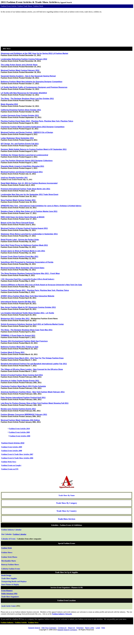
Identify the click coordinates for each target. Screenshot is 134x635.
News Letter (89, 628)
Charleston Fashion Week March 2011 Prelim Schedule (23, 386)
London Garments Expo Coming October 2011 (20, 115)
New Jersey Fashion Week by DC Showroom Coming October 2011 (28, 307)
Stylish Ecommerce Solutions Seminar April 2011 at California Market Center (32, 324)
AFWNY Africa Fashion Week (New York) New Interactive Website (27, 296)
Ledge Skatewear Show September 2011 (17, 138)
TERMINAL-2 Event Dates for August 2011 (18, 335)
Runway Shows (10, 564)
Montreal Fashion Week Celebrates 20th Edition (20, 420)
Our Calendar (6, 534)
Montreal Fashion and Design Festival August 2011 (22, 172)
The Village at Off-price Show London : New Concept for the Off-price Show (32, 369)
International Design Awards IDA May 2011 (18, 302)
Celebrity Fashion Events (10, 569)
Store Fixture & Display (10, 584)
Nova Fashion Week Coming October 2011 (18, 200)
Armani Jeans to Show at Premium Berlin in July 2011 (23, 251)
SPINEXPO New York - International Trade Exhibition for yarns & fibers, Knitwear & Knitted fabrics (41, 206)
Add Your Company (48, 628)
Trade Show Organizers (10, 597)
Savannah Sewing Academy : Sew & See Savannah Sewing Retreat (28, 76)
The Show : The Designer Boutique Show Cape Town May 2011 (26, 330)
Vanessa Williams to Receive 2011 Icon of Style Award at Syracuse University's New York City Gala (41, 285)
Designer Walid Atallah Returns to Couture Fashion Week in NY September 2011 (34, 149)
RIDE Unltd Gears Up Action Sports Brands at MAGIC (23, 217)
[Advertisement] (67, 30)
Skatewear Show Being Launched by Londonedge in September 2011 (29, 234)
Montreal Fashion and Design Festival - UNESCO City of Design (27, 132)
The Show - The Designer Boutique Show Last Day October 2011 (27, 98)
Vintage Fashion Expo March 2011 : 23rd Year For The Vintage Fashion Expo (32, 358)
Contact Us (62, 628)
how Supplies (9, 578)
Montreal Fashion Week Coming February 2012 (20, 70)
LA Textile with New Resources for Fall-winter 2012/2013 (24, 93)
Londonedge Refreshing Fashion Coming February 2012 (24, 59)
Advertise (80, 628)
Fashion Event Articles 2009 (19, 432)
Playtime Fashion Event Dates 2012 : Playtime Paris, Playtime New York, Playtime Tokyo (37, 121)
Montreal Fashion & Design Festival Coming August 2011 (24, 228)
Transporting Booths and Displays (14, 581)
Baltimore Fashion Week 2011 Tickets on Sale (19, 347)
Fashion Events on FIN (9, 469)
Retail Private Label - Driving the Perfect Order (20, 240)
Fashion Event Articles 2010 (19, 429)
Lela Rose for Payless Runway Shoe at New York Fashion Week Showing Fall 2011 (34, 403)
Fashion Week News (8, 462)
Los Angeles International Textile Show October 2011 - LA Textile (27, 313)
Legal (98, 628)
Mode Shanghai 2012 (9, 104)
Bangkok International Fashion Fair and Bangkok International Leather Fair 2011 (34, 364)
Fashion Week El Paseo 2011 (12, 352)
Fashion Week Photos (9, 557)
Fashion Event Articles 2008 (19, 436)
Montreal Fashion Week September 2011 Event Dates (22, 268)
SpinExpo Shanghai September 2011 (14, 177)
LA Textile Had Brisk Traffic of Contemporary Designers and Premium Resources (34, 87)
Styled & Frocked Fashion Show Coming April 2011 (22, 375)
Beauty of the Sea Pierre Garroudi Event (17, 223)
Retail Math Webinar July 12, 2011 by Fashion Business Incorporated (29, 183)
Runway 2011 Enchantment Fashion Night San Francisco (24, 341)
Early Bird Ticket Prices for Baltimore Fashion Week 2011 (24, 245)
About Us (71, 628)
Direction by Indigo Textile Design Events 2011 (20, 381)
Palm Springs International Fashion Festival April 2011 (23, 397)
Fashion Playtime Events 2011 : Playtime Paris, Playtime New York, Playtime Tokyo (35, 290)
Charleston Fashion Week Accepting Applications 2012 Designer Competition (32, 127)
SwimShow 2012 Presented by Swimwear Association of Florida (27, 262)
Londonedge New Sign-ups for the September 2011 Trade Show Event (29, 194)
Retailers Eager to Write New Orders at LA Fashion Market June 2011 (29, 211)
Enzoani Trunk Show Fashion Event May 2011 (19, 256)
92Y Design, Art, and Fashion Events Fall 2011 (20, 144)
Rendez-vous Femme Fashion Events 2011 (18, 409)
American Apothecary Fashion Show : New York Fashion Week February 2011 (33, 392)
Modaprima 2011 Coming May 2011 (15, 319)
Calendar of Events (8, 539)
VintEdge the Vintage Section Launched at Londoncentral (24, 155)
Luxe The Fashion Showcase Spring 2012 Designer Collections (27, 161)
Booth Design (6, 575)
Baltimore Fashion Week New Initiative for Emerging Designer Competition (31, 82)
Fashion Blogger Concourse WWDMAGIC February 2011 (24, 414)
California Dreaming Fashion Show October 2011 (21, 110)
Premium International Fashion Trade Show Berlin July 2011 (25, 189)
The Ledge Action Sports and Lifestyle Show (19, 65)
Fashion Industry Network (62, 614)
